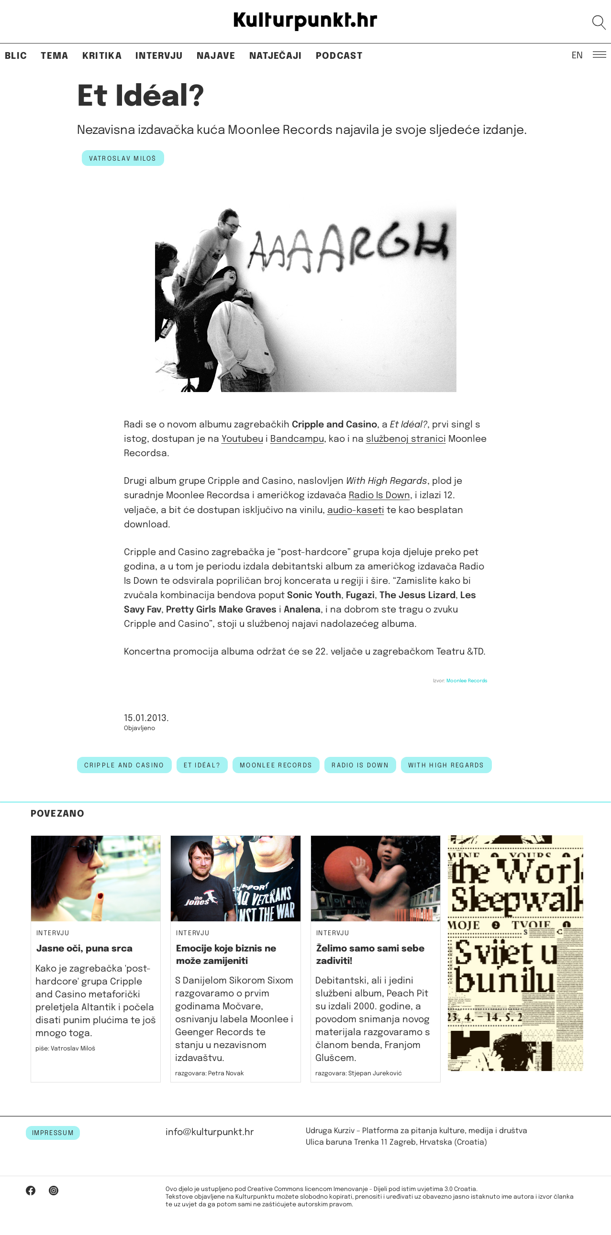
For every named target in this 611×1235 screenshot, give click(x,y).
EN (577, 55)
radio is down (360, 765)
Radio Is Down (379, 495)
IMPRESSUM (53, 1133)
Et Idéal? (202, 765)
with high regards (446, 765)
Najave (216, 56)
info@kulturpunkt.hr (210, 1132)
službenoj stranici (406, 439)
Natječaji (275, 56)
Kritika (102, 56)
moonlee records (276, 765)
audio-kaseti (355, 510)
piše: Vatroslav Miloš (65, 1049)
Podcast (339, 56)
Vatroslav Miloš (123, 158)
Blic (16, 56)
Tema (54, 56)
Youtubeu (242, 439)
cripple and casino (124, 765)
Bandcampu (297, 439)
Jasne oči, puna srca (84, 948)
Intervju (159, 56)
